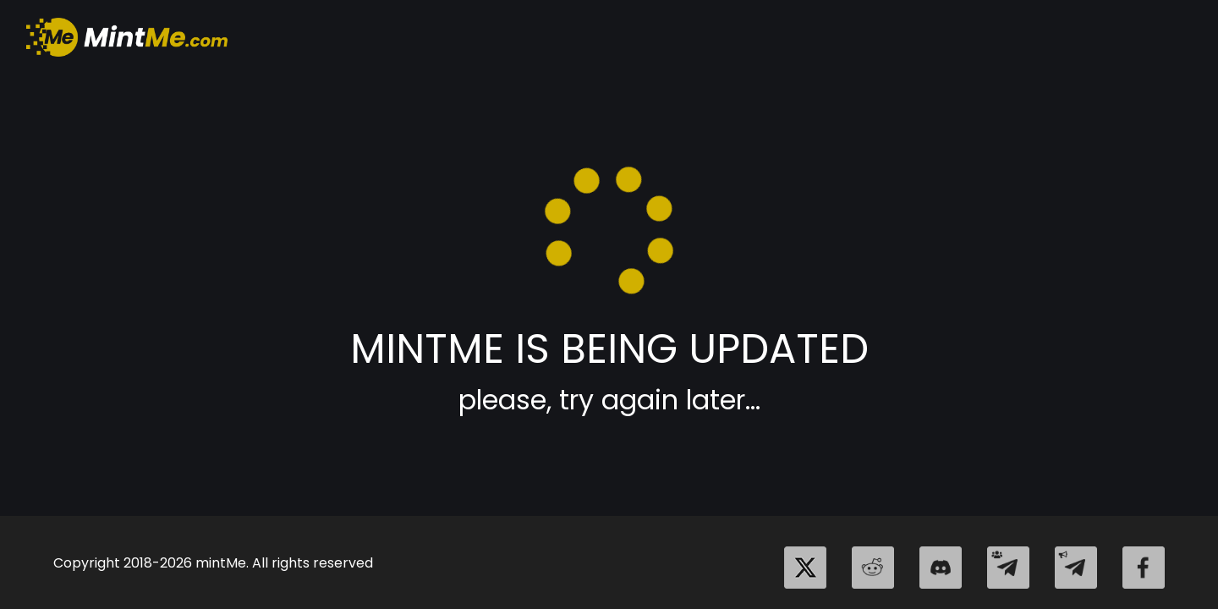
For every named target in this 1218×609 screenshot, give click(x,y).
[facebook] (1143, 567)
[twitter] (805, 567)
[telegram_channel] (1076, 567)
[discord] (940, 567)
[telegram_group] (1008, 567)
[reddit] (873, 567)
